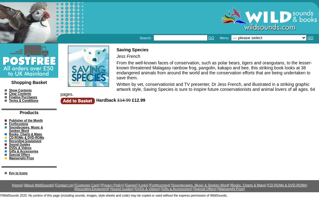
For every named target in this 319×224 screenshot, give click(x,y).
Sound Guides (19, 144)
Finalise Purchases (23, 97)
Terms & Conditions (23, 100)
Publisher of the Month (26, 120)
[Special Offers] (205, 189)
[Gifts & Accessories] (176, 189)
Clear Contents (20, 94)
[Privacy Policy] (112, 185)
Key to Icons (18, 173)
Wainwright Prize (21, 158)
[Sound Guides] (122, 189)
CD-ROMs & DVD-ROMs (26, 137)
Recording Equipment (25, 141)
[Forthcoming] (159, 185)
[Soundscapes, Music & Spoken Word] (200, 185)
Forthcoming (18, 124)
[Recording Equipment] (91, 189)
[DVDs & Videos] (147, 189)
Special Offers (19, 154)
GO (211, 38)
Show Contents (20, 90)
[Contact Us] (64, 185)
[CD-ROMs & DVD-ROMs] (287, 185)
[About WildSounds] (39, 185)
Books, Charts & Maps (25, 134)
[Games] (131, 185)
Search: (146, 38)
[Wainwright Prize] (231, 189)
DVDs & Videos (20, 148)
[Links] (143, 185)
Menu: (225, 38)
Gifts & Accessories (23, 151)
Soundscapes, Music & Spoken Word (26, 129)
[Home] (17, 185)
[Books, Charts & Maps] (248, 185)
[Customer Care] (87, 185)
